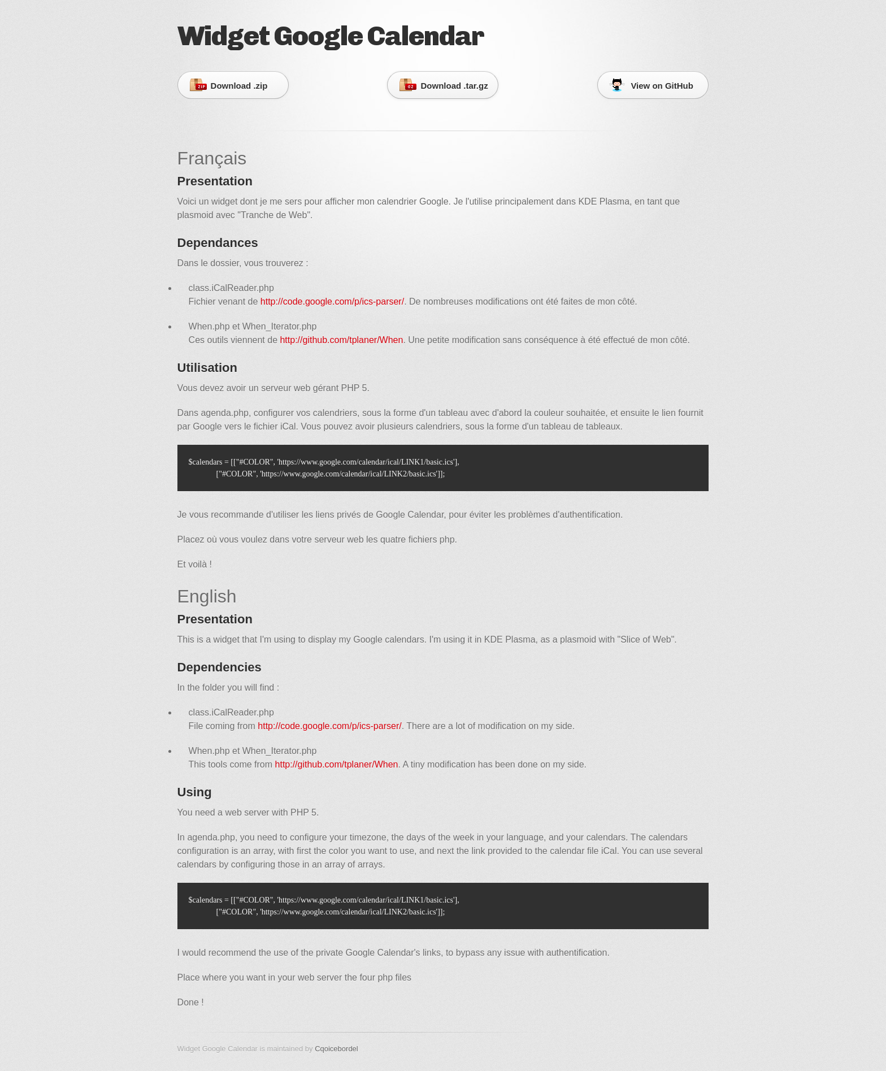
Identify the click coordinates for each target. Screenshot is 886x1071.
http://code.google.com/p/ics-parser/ (332, 301)
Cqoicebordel (336, 1048)
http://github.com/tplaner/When (341, 340)
